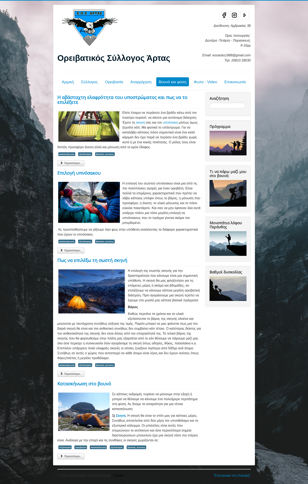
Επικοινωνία (235, 82)
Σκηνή (121, 415)
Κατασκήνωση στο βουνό (84, 383)
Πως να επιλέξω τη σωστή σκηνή (92, 260)
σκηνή (140, 122)
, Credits (118, 475)
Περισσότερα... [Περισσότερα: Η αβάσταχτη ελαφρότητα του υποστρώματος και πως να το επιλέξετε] (71, 163)
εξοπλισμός (85, 154)
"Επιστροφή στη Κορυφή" (232, 475)
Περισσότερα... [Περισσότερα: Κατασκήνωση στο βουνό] (71, 456)
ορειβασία (80, 447)
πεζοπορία (65, 447)
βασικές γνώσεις (105, 154)
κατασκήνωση (66, 154)
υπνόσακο (170, 122)
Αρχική (68, 82)
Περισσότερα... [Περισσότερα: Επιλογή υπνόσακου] (71, 250)
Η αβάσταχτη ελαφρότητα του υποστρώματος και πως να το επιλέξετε (122, 99)
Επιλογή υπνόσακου (79, 173)
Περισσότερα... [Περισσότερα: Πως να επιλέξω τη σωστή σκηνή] (71, 373)
